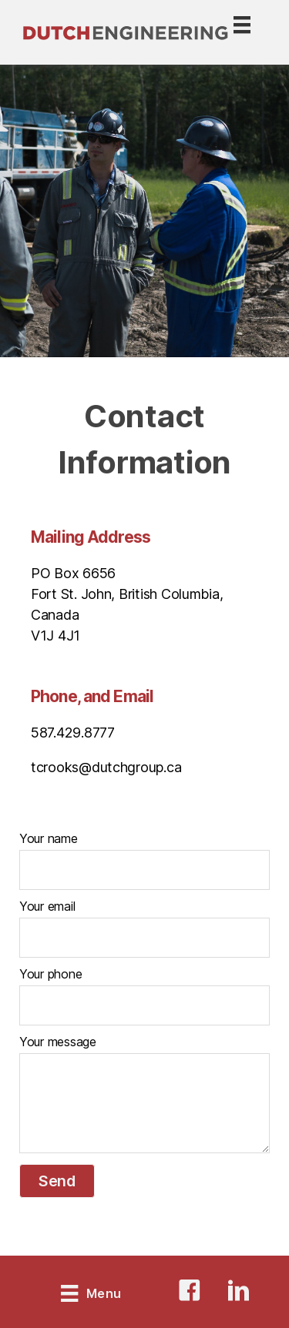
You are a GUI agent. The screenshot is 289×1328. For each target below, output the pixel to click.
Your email (47, 906)
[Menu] (226, 32)
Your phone (50, 974)
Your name (48, 838)
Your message (57, 1041)
